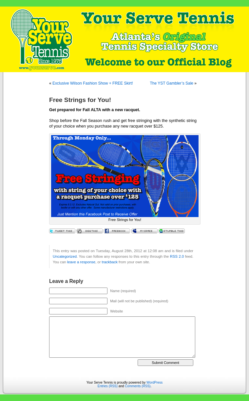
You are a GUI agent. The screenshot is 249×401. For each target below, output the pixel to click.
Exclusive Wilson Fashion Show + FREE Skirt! (92, 83)
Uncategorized (65, 256)
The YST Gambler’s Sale (171, 83)
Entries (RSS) (108, 386)
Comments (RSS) (137, 386)
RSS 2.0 (177, 256)
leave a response (81, 262)
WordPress (154, 382)
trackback (109, 262)
